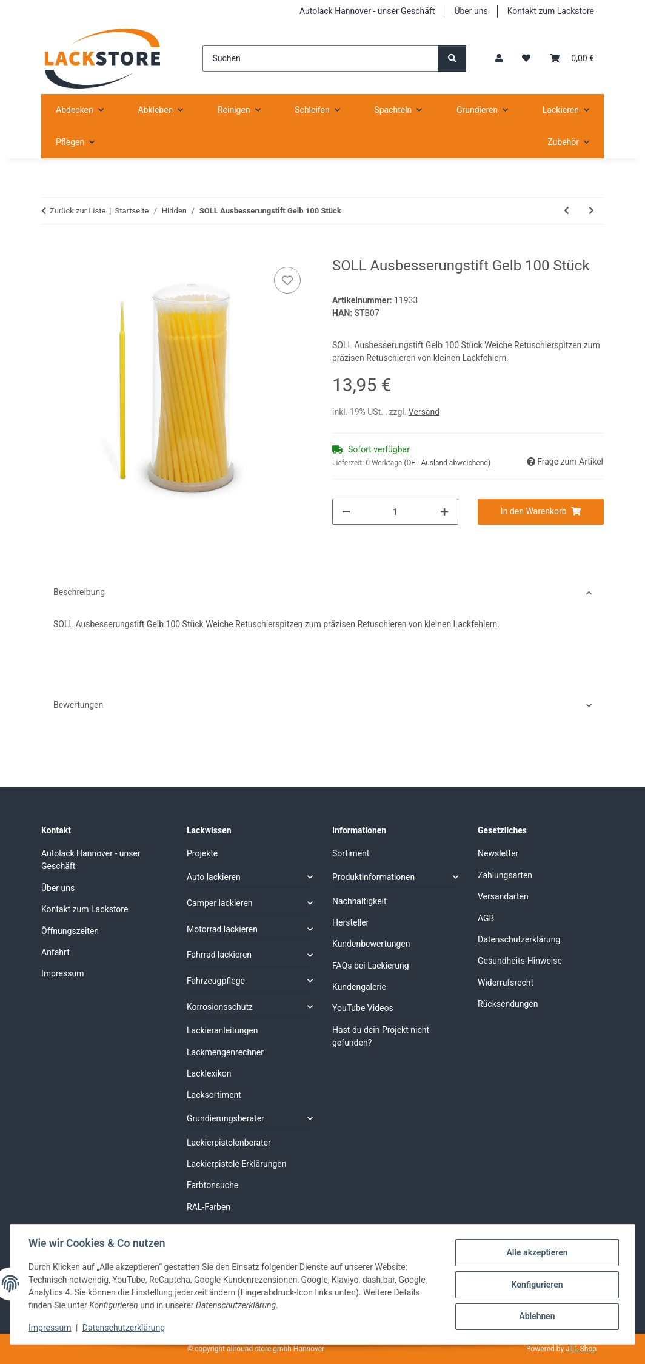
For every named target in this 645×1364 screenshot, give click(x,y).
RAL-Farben (208, 1207)
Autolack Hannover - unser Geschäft (367, 11)
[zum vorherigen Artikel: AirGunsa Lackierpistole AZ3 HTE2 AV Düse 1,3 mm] (566, 211)
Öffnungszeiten (70, 931)
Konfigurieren (535, 1284)
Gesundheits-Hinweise (520, 961)
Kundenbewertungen (371, 944)
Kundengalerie (359, 987)
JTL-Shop (581, 1349)
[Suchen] (320, 58)
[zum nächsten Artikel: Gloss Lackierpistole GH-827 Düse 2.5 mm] (591, 211)
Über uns (470, 11)
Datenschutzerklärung (125, 1327)
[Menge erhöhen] (444, 511)
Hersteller (350, 922)
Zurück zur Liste (77, 210)
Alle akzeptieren (535, 1253)
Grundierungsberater (225, 1118)
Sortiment (350, 853)
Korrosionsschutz (220, 1007)
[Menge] (395, 511)
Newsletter (498, 853)
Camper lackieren (220, 903)
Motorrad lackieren (222, 929)
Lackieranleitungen (222, 1030)
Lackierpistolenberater (229, 1142)
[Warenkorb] (572, 58)
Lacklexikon (209, 1073)
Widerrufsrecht (505, 982)
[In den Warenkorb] (51, 250)
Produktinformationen (373, 877)
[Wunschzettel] (526, 58)
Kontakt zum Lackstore (550, 11)
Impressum (51, 1327)
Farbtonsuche (212, 1185)
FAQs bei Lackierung (370, 965)
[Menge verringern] (346, 511)
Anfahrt (55, 952)
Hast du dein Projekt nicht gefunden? (380, 1036)
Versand (424, 412)
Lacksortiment (214, 1095)
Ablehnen (535, 1316)
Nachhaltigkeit (359, 901)
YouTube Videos (362, 1008)
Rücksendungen (508, 1004)
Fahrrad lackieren (219, 954)
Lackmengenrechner (225, 1052)
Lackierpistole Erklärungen (236, 1164)
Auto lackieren (214, 877)
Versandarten (503, 896)
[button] (499, 58)
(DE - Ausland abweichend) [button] (447, 463)
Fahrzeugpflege (216, 981)
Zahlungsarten (505, 875)
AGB (486, 918)
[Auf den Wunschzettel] (287, 280)
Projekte (202, 853)
